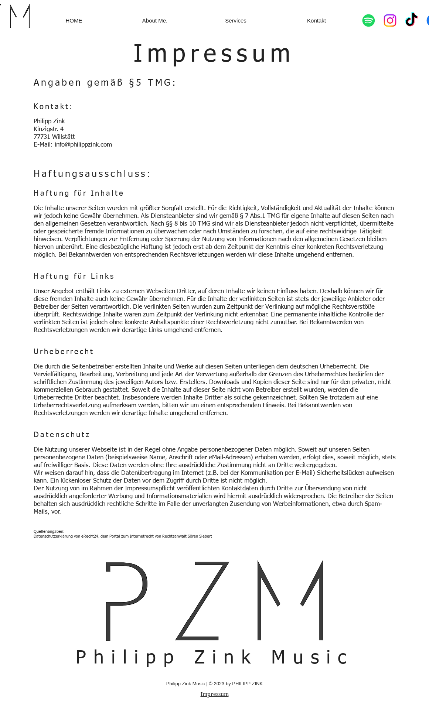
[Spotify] (368, 20)
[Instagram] (390, 20)
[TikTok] (411, 20)
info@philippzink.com (83, 145)
